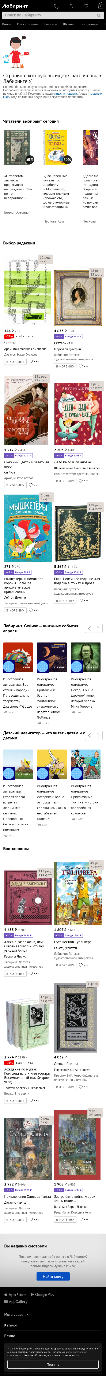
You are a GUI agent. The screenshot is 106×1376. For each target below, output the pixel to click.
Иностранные (28, 24)
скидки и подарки (65, 93)
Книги (6, 24)
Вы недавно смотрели (25, 1246)
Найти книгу (53, 1276)
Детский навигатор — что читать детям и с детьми (44, 735)
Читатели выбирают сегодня (31, 121)
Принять (53, 1364)
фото (46, 261)
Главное (51, 24)
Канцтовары (89, 24)
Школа (68, 24)
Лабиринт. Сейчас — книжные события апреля (40, 628)
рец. (45, 257)
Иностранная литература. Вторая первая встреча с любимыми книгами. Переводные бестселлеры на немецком (15, 808)
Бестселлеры (16, 848)
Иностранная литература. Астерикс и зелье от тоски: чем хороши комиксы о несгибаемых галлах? (51, 802)
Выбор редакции (19, 242)
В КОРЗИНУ (15, 362)
